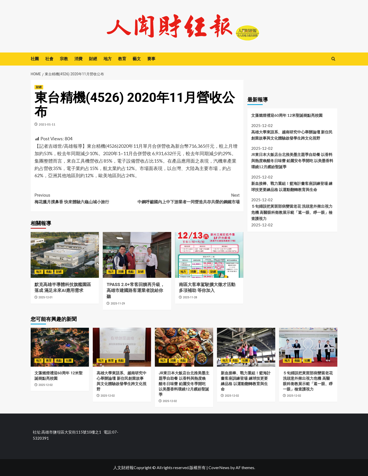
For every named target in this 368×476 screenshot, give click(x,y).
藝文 (137, 58)
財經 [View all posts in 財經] (39, 87)
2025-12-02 (46, 385)
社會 (49, 58)
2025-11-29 (118, 303)
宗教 (64, 58)
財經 (93, 58)
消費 (78, 58)
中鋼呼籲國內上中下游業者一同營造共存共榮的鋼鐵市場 (188, 198)
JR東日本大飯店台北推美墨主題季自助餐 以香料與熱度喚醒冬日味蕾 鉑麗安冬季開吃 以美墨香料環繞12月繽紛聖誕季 (292, 160)
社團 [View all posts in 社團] (69, 360)
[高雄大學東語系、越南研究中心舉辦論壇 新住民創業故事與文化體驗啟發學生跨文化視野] (122, 347)
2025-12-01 (46, 297)
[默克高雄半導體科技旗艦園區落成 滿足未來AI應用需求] (65, 255)
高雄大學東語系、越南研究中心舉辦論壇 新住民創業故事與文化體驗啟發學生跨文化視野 (291, 135)
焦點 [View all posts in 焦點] (49, 271)
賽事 (151, 58)
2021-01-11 (47, 124)
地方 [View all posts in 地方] (39, 271)
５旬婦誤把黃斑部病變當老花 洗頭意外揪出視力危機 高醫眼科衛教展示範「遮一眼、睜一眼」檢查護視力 (291, 212)
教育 (122, 58)
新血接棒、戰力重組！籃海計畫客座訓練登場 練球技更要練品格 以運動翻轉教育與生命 (291, 186)
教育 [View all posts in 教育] (49, 360)
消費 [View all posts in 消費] (121, 271)
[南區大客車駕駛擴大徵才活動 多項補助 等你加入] (209, 255)
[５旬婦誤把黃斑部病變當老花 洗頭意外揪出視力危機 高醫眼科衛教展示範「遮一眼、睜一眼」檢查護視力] (308, 347)
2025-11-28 (190, 297)
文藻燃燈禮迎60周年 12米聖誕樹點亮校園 (287, 115)
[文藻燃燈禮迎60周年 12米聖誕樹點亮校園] (60, 347)
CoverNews (219, 467)
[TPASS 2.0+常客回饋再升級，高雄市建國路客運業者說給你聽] (137, 255)
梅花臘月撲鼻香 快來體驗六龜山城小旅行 (85, 198)
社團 (35, 58)
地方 (107, 58)
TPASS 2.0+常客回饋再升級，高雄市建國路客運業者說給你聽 (135, 290)
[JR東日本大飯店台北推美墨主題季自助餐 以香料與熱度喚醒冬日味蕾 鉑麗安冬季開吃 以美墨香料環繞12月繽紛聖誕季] (184, 347)
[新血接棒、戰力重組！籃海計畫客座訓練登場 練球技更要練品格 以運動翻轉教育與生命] (246, 347)
